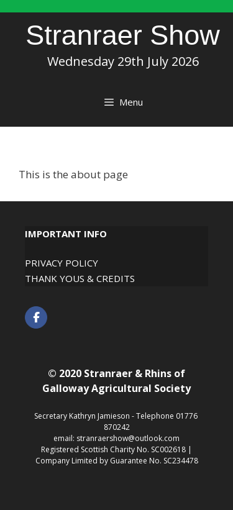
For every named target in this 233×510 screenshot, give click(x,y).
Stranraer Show (122, 35)
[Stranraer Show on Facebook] (36, 317)
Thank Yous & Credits (80, 278)
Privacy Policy (61, 263)
